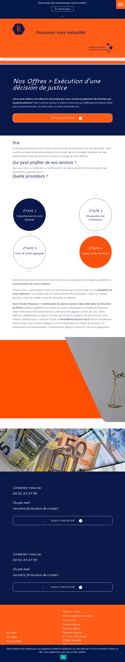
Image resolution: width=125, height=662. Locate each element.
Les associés (69, 620)
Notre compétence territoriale (77, 615)
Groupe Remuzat (71, 624)
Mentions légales (71, 628)
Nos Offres (29, 80)
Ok (63, 657)
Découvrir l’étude (71, 611)
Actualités (11, 632)
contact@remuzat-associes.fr (74, 319)
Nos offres (11, 637)
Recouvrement (13, 641)
